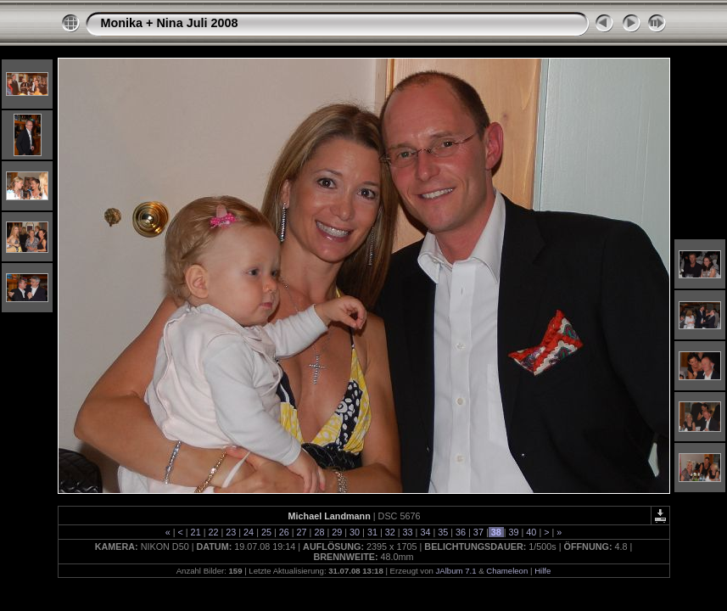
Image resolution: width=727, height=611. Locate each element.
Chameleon (507, 570)
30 (354, 532)
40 (531, 532)
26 (284, 532)
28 (319, 532)
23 (230, 532)
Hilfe (542, 570)
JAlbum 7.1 (455, 570)
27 (302, 532)
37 (478, 532)
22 (213, 532)
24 (248, 532)
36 (460, 532)
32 (390, 532)
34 (425, 532)
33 (408, 532)
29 (336, 532)
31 (372, 532)
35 (442, 532)
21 (196, 532)
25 (266, 532)
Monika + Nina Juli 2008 (169, 23)
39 (514, 532)
